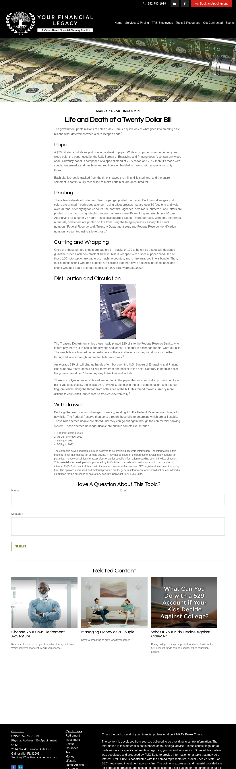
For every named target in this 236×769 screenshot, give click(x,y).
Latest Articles (75, 764)
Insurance (72, 748)
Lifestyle (71, 760)
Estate (70, 743)
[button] (118, 23)
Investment (73, 739)
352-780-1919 (154, 3)
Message (17, 513)
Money (70, 756)
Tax (68, 752)
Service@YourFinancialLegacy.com (34, 757)
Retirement (73, 735)
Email (123, 490)
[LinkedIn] (175, 3)
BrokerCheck (193, 734)
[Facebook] (185, 3)
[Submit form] (20, 546)
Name (15, 490)
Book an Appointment (211, 3)
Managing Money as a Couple (107, 632)
